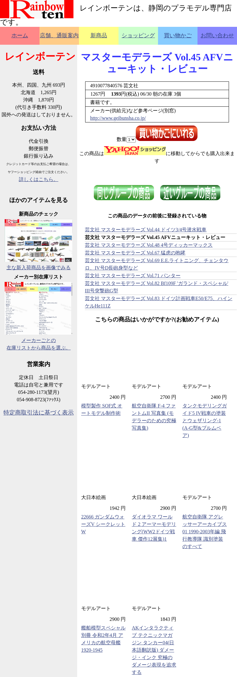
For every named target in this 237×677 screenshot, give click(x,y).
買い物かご (178, 35)
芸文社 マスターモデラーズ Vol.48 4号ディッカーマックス (149, 245)
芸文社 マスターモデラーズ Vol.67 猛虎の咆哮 (135, 252)
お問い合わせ (217, 35)
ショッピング (138, 35)
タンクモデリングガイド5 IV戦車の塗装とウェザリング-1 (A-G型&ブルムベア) (204, 420)
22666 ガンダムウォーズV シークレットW (103, 524)
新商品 (98, 35)
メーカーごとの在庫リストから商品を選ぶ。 (39, 340)
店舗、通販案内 (59, 35)
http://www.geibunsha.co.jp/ (118, 118)
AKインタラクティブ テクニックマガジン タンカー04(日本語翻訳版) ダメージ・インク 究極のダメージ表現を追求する (154, 650)
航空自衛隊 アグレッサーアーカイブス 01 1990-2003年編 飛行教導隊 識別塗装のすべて (204, 531)
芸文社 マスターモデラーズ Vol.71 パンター (133, 275)
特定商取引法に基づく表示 (38, 412)
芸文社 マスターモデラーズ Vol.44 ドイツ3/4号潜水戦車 (145, 229)
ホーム (19, 35)
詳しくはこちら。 (38, 179)
